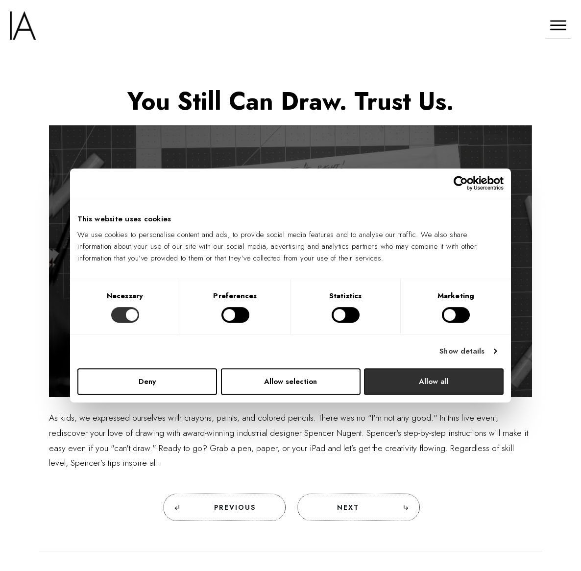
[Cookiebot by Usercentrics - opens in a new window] (461, 183)
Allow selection (290, 381)
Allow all (434, 381)
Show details (461, 351)
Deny (147, 381)
